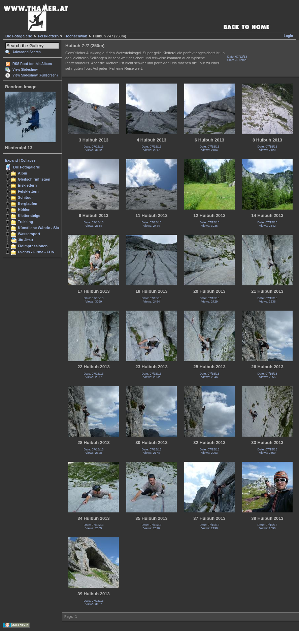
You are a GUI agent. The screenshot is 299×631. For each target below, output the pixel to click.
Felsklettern (48, 36)
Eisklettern (27, 185)
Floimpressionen (32, 246)
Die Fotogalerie (18, 36)
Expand (11, 160)
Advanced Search (26, 52)
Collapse (28, 160)
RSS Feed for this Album (32, 64)
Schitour (25, 197)
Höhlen (24, 210)
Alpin (22, 173)
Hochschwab (75, 36)
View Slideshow (25, 69)
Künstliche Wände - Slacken (42, 228)
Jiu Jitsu (25, 240)
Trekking (25, 222)
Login (288, 36)
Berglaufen (27, 203)
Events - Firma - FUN (36, 252)
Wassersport (29, 234)
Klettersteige (29, 216)
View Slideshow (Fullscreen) (35, 75)
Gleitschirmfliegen (34, 179)
